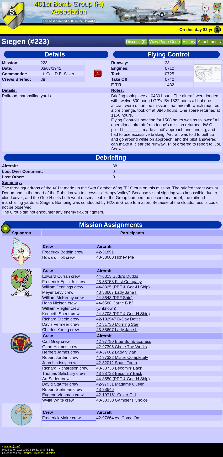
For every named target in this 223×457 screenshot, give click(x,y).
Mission (50, 452)
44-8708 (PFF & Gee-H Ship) (123, 313)
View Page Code (164, 41)
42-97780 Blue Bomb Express (123, 341)
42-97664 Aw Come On (117, 418)
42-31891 (105, 252)
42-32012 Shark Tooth (116, 362)
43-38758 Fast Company (119, 281)
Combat (26, 452)
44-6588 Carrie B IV (114, 303)
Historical (38, 452)
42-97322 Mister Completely (122, 357)
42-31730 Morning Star (117, 324)
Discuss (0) (136, 41)
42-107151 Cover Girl (116, 394)
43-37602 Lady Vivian (116, 352)
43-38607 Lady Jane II (116, 292)
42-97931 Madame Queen (120, 384)
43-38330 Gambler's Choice (122, 400)
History (188, 41)
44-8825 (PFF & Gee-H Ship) (123, 287)
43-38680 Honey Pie (115, 257)
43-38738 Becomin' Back (119, 368)
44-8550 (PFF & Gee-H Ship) (123, 378)
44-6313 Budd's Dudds (117, 276)
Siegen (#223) (12, 446)
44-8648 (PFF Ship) (114, 297)
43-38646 (105, 389)
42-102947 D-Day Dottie (118, 319)
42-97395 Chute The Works (121, 346)
